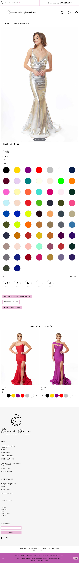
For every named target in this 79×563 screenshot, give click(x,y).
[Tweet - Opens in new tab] (11, 144)
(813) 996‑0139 (5, 490)
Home (7, 23)
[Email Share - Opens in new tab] (18, 144)
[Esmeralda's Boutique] (21, 12)
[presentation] (20, 357)
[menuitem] (62, 13)
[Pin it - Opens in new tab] (14, 144)
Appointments (5, 505)
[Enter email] (11, 528)
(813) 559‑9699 (5, 452)
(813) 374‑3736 (5, 468)
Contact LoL (4, 516)
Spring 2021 (24, 23)
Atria (15, 23)
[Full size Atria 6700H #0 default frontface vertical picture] (39, 84)
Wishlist (3, 507)
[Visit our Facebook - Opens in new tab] (1, 538)
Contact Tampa (5, 513)
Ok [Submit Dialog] (76, 558)
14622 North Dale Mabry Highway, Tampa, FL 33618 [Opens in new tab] (11, 464)
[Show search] (62, 13)
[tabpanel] (39, 84)
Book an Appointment (12, 307)
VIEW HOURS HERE (7, 456)
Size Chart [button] (72, 276)
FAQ (2, 511)
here (46, 561)
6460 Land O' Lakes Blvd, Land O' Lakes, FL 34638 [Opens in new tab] (8, 484)
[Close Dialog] (3, 558)
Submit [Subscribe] (11, 532)
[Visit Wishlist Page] (69, 13)
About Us (3, 509)
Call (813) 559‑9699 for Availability (17, 296)
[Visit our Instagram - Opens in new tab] (7, 537)
